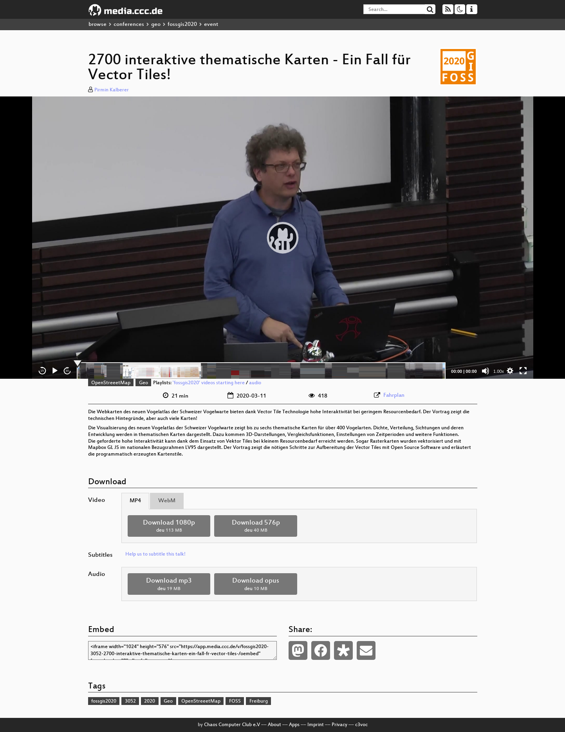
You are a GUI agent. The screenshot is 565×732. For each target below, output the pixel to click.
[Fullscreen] (523, 371)
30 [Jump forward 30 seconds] (67, 370)
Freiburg (258, 701)
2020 (149, 701)
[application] (282, 237)
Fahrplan (393, 395)
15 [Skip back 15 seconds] (42, 370)
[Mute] (485, 371)
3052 (130, 701)
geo (156, 24)
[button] (282, 237)
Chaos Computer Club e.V (232, 725)
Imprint (315, 725)
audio (255, 383)
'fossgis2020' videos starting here (209, 383)
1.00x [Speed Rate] (498, 371)
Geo (143, 383)
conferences (129, 24)
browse (97, 24)
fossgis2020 (182, 24)
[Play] (55, 371)
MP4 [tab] (135, 501)
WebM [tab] (166, 501)
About (274, 725)
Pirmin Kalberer (111, 90)
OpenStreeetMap (110, 383)
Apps (294, 725)
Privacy (339, 725)
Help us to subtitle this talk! (155, 554)
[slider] (261, 371)
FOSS (235, 701)
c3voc (361, 725)
